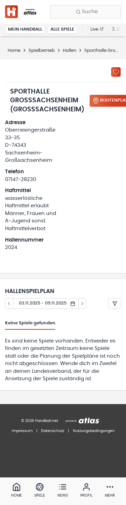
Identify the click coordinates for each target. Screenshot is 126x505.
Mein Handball (25, 29)
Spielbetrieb (42, 50)
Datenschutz (52, 431)
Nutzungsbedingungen (94, 431)
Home (14, 50)
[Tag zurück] (9, 303)
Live (96, 29)
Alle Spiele (62, 29)
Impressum (22, 431)
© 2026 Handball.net (39, 421)
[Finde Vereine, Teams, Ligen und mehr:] (85, 12)
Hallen (69, 50)
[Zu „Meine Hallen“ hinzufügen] (116, 72)
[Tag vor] (83, 303)
